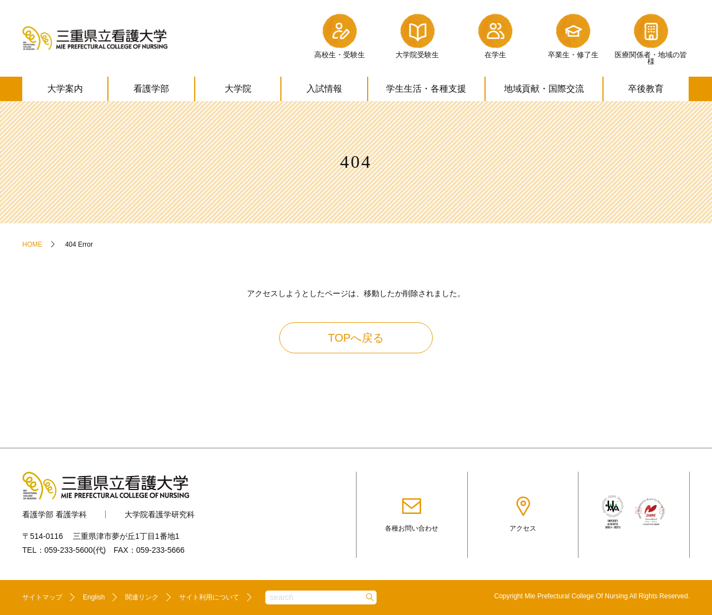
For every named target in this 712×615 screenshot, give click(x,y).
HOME (32, 244)
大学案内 (65, 88)
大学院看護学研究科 (160, 514)
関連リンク (142, 597)
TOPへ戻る (356, 338)
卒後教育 (646, 88)
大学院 (238, 88)
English (94, 597)
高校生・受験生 (339, 34)
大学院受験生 (417, 34)
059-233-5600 (68, 550)
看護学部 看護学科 (54, 514)
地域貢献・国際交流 (544, 88)
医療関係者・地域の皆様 (651, 38)
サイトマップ (42, 597)
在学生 (495, 34)
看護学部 (151, 88)
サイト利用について (209, 597)
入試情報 (324, 88)
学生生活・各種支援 (426, 88)
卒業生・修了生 (573, 34)
